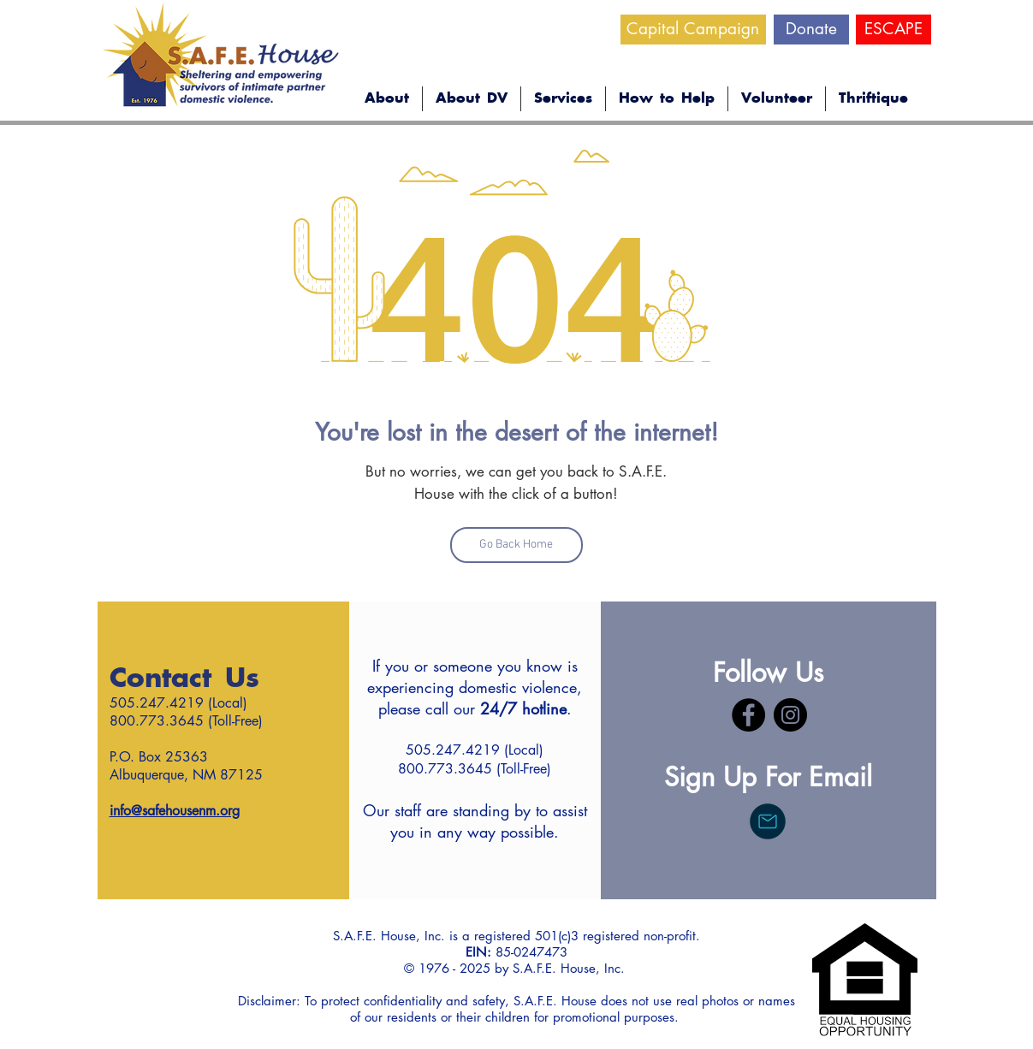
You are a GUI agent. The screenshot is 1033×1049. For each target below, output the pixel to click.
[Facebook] (748, 715)
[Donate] (811, 29)
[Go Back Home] (516, 545)
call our (496, 708)
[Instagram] (790, 715)
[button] (387, 98)
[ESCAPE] (893, 29)
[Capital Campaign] (693, 29)
